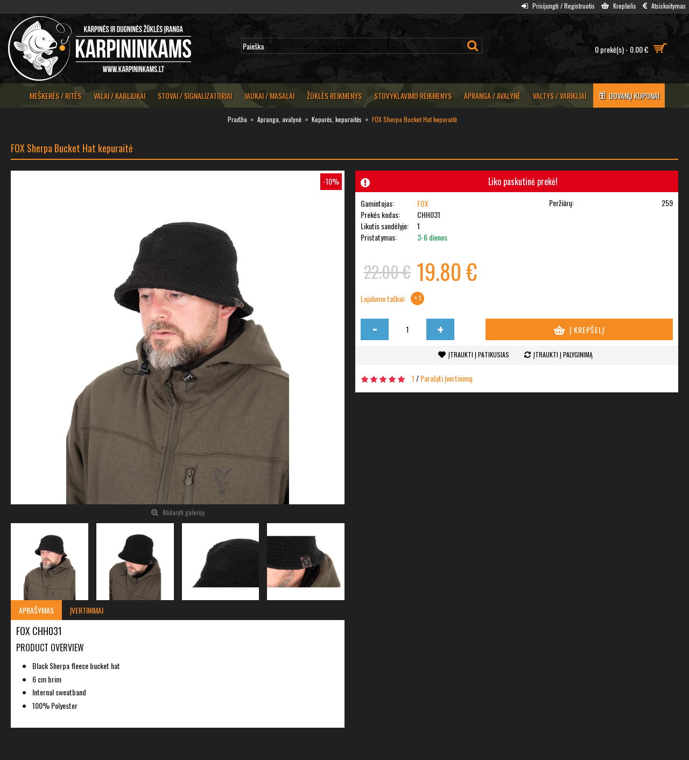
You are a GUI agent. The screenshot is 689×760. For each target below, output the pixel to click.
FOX (422, 203)
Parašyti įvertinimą (446, 378)
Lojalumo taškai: (383, 298)
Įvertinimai (86, 610)
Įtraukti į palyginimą (563, 354)
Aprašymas (36, 610)
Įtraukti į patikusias (478, 354)
